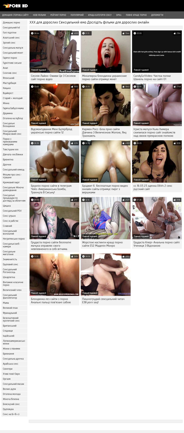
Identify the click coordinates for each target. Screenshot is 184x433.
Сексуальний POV (12, 210)
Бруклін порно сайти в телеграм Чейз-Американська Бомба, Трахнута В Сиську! (51, 189)
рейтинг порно (58, 15)
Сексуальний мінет (13, 52)
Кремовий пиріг (11, 182)
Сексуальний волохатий (10, 232)
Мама (6, 302)
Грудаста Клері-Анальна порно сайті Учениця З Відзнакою (157, 244)
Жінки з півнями (11, 348)
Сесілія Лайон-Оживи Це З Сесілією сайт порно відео (53, 77)
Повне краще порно (136, 15)
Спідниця (8, 330)
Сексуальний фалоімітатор (10, 296)
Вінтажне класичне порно (13, 283)
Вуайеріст (8, 93)
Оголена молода (11, 394)
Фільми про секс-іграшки (12, 176)
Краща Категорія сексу (100, 15)
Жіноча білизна (11, 399)
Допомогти (157, 15)
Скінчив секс (10, 73)
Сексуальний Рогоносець (10, 271)
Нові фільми (39, 15)
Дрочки (7, 164)
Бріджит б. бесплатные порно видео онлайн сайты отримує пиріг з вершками (105, 189)
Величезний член (12, 290)
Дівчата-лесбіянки (13, 154)
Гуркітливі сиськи (12, 63)
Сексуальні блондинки (9, 124)
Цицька (7, 205)
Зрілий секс (9, 42)
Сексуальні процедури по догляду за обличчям (14, 198)
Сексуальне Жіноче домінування (13, 189)
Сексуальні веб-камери (11, 245)
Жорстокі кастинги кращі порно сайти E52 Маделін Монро (102, 244)
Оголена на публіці (13, 118)
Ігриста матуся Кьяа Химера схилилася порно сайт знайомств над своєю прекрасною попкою (154, 132)
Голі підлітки (9, 32)
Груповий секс (10, 264)
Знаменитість (10, 259)
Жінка (6, 103)
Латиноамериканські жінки (14, 342)
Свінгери (7, 368)
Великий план (10, 308)
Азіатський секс (11, 37)
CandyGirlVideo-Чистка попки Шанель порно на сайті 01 (152, 77)
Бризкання (8, 353)
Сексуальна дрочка (13, 358)
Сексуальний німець (13, 169)
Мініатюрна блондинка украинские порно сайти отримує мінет (104, 77)
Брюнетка (8, 159)
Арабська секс (10, 363)
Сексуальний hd (11, 27)
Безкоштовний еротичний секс (11, 319)
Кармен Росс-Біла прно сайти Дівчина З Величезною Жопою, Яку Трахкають (104, 132)
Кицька (7, 88)
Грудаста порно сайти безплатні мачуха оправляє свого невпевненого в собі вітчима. (51, 246)
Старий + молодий (12, 98)
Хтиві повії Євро (11, 374)
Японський (8, 78)
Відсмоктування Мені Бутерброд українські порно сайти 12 (51, 130)
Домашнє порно (11, 22)
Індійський (8, 335)
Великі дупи (9, 389)
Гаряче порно (10, 57)
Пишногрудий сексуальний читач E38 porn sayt (103, 300)
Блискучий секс (11, 404)
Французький (10, 313)
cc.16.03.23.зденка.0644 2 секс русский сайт (153, 187)
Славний (7, 226)
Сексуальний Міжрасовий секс (12, 132)
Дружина (8, 113)
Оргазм (7, 379)
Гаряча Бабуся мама (13, 108)
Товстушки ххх (10, 149)
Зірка (118, 15)
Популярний (77, 15)
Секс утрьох (9, 215)
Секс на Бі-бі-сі (11, 414)
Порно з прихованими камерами (10, 142)
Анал (5, 68)
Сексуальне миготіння (9, 253)
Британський (9, 325)
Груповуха (8, 409)
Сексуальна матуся (13, 47)
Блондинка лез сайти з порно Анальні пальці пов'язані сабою (51, 300)
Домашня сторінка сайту (15, 15)
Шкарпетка (9, 277)
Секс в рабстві (10, 221)
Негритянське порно (14, 238)
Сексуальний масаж (13, 384)
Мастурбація (9, 83)
